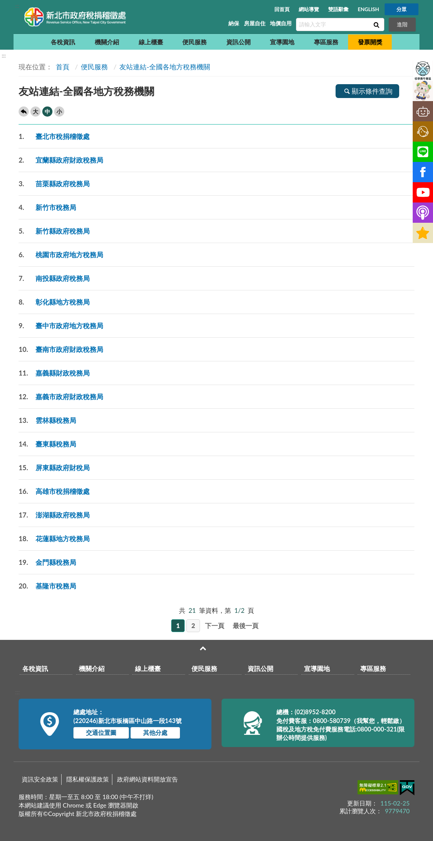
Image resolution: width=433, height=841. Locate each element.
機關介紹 (107, 42)
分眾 (401, 9)
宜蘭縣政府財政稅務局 (61, 160)
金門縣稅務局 (47, 562)
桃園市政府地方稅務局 (61, 255)
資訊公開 (238, 42)
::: (17, 5)
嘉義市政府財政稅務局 (61, 397)
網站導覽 (309, 9)
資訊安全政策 (40, 779)
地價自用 (281, 23)
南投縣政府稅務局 (54, 278)
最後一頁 (245, 625)
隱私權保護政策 (87, 779)
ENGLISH (368, 9)
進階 (402, 24)
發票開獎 (370, 42)
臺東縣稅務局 (47, 444)
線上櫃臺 (151, 42)
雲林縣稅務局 (47, 420)
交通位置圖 (101, 732)
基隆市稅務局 (47, 586)
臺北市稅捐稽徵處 (54, 136)
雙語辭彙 (338, 9)
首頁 (61, 67)
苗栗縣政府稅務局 (54, 184)
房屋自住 (255, 23)
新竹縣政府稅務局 (54, 231)
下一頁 (214, 625)
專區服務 (326, 42)
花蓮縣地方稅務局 (54, 539)
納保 (233, 23)
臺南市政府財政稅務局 (61, 349)
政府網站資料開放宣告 (147, 779)
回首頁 (282, 9)
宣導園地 (282, 42)
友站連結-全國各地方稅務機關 (164, 67)
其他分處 (155, 732)
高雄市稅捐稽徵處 (54, 491)
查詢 (375, 24)
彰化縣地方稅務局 (54, 302)
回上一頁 (24, 111)
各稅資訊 (63, 42)
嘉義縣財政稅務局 (54, 373)
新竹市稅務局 (47, 207)
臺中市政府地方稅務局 (61, 326)
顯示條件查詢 (367, 91)
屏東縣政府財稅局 (54, 468)
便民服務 (194, 42)
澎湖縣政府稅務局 (54, 515)
